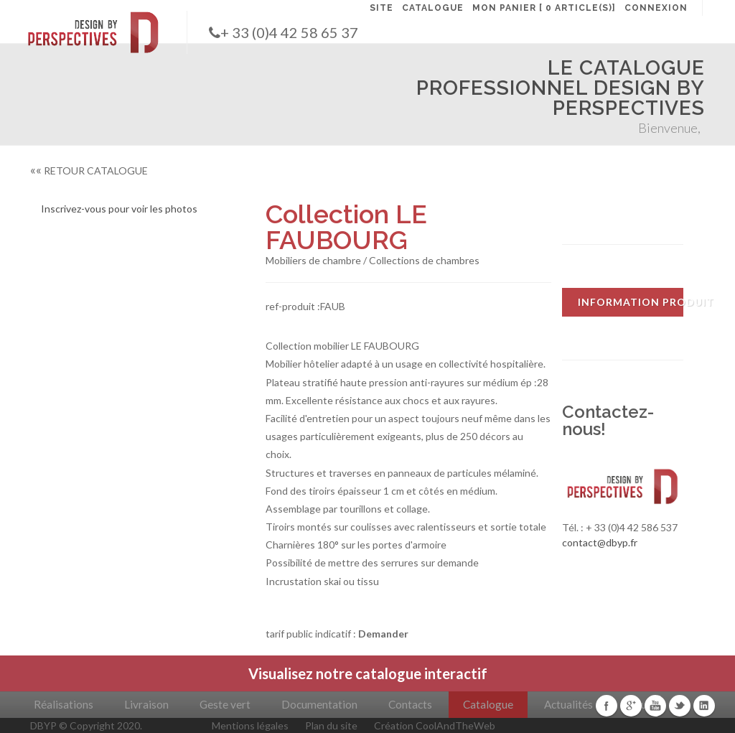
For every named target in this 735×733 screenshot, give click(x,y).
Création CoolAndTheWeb (434, 725)
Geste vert (225, 704)
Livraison (146, 704)
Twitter (679, 705)
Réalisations (63, 704)
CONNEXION (656, 8)
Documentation (319, 704)
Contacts (410, 704)
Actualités (568, 704)
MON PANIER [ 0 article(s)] (544, 8)
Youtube (655, 705)
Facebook (606, 705)
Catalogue (488, 704)
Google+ (631, 705)
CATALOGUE (433, 8)
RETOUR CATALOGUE (89, 170)
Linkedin (704, 705)
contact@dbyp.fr (599, 542)
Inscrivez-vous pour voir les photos (119, 208)
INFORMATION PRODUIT (630, 302)
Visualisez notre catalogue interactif (367, 673)
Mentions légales (250, 725)
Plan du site (331, 725)
